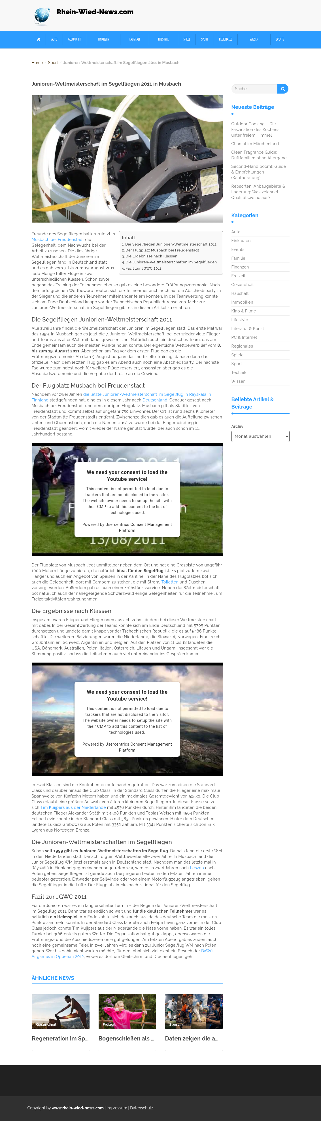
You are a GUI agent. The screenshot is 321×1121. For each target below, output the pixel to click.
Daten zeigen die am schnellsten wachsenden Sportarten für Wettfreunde (194, 1038)
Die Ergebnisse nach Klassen (151, 256)
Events (280, 39)
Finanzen (103, 39)
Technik (238, 372)
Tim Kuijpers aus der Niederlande (73, 807)
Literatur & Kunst (247, 328)
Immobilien (242, 302)
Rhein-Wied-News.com (95, 12)
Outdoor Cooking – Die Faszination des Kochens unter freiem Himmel (255, 130)
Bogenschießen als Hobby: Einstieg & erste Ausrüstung (127, 1038)
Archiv (237, 426)
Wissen (254, 39)
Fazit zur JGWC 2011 (143, 268)
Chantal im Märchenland (255, 143)
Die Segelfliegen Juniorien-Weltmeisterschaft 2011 (170, 244)
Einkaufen (241, 240)
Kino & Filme (243, 311)
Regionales (225, 39)
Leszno (197, 868)
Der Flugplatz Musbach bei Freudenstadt (162, 250)
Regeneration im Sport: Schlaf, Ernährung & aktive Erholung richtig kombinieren (61, 1038)
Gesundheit (75, 39)
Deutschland (155, 400)
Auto (54, 39)
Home (37, 62)
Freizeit (238, 276)
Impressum (117, 1108)
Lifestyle (163, 39)
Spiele (187, 39)
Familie (238, 258)
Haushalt (134, 39)
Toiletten (169, 582)
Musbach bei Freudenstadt (58, 239)
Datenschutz (141, 1108)
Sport (204, 39)
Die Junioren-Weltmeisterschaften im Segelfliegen (171, 262)
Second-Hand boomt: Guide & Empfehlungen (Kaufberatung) (258, 172)
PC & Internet (244, 337)
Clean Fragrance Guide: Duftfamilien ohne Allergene (259, 155)
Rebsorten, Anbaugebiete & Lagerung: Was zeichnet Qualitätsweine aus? (258, 192)
